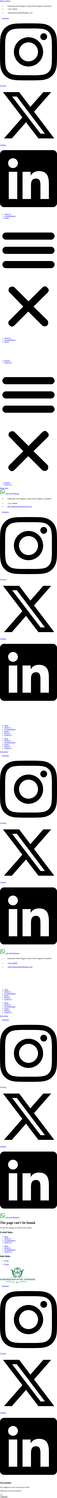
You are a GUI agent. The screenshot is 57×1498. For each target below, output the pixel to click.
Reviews (7, 361)
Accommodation (10, 216)
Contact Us (8, 362)
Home (6, 1237)
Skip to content (5, 1)
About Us (7, 214)
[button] (28, 278)
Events (6, 218)
